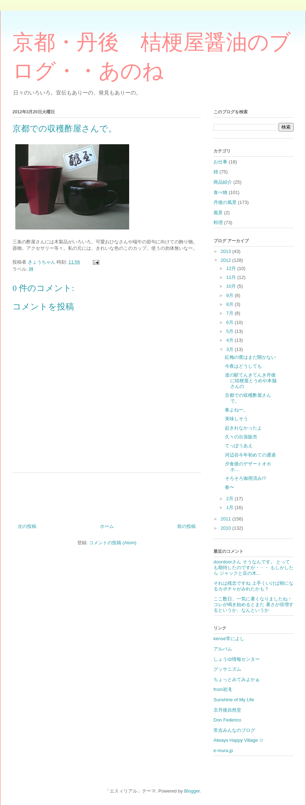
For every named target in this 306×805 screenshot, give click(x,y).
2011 (226, 519)
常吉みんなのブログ (234, 730)
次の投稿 (27, 526)
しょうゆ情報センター (236, 659)
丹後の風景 (225, 202)
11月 (231, 277)
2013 (226, 251)
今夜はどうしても (243, 366)
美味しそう (236, 418)
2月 (230, 498)
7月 (230, 313)
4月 (230, 340)
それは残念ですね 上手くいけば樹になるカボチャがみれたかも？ (253, 585)
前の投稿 (186, 526)
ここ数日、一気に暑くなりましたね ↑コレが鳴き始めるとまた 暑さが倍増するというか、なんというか (253, 604)
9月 (230, 295)
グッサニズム (227, 669)
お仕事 (220, 161)
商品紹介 (222, 182)
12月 (231, 268)
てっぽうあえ (239, 445)
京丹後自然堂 (227, 710)
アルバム (222, 649)
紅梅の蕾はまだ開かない (250, 357)
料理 (218, 222)
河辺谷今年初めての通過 (250, 455)
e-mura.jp (223, 750)
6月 (230, 322)
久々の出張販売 (241, 436)
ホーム (107, 526)
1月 (230, 507)
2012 (226, 260)
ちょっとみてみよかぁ (236, 679)
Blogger (192, 791)
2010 (226, 528)
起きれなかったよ (243, 428)
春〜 (229, 487)
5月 (230, 331)
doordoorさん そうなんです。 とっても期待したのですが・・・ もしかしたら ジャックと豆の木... (253, 567)
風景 (218, 212)
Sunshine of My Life (233, 699)
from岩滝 (222, 689)
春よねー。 (236, 409)
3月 (230, 349)
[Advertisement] (106, 495)
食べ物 (220, 192)
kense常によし (228, 638)
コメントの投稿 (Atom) (113, 542)
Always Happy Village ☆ (238, 740)
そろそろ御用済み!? (245, 478)
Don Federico (227, 720)
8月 (230, 304)
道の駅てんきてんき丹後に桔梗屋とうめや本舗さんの (250, 380)
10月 (231, 286)
